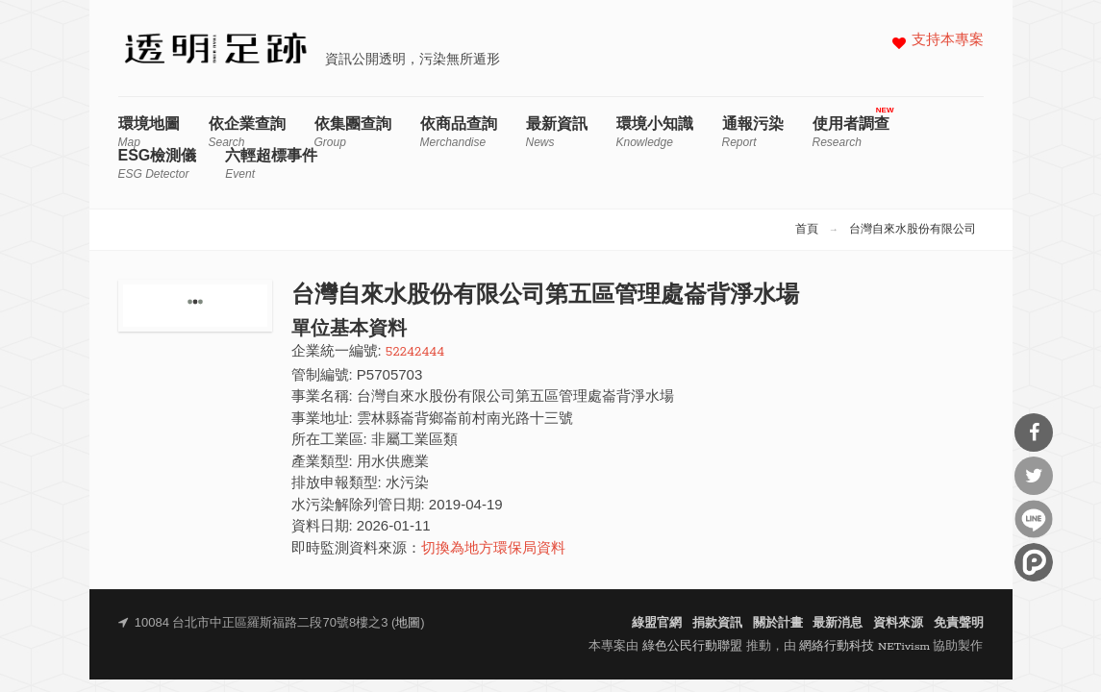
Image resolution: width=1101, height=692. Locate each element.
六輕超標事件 (271, 164)
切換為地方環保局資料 (493, 549)
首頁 (806, 229)
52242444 (415, 352)
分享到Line (1033, 519)
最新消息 (838, 623)
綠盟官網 (657, 623)
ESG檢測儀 (157, 164)
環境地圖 (149, 132)
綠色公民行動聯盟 (692, 646)
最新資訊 (557, 132)
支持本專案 (948, 41)
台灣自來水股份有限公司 (912, 229)
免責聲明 (959, 623)
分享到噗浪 (1033, 562)
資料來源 (898, 623)
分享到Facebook (1033, 432)
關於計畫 (778, 623)
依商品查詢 (458, 132)
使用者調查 (851, 132)
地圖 (407, 623)
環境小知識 (654, 132)
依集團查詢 (352, 132)
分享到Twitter (1033, 476)
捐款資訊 (717, 623)
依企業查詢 (247, 132)
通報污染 (753, 132)
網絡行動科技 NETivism (864, 646)
